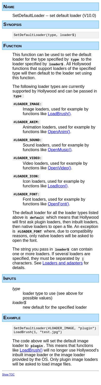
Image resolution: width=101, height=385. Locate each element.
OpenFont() (58, 209)
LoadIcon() (58, 190)
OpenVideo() (59, 172)
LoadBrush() (59, 115)
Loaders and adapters (63, 268)
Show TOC (8, 381)
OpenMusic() (60, 153)
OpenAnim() (59, 134)
